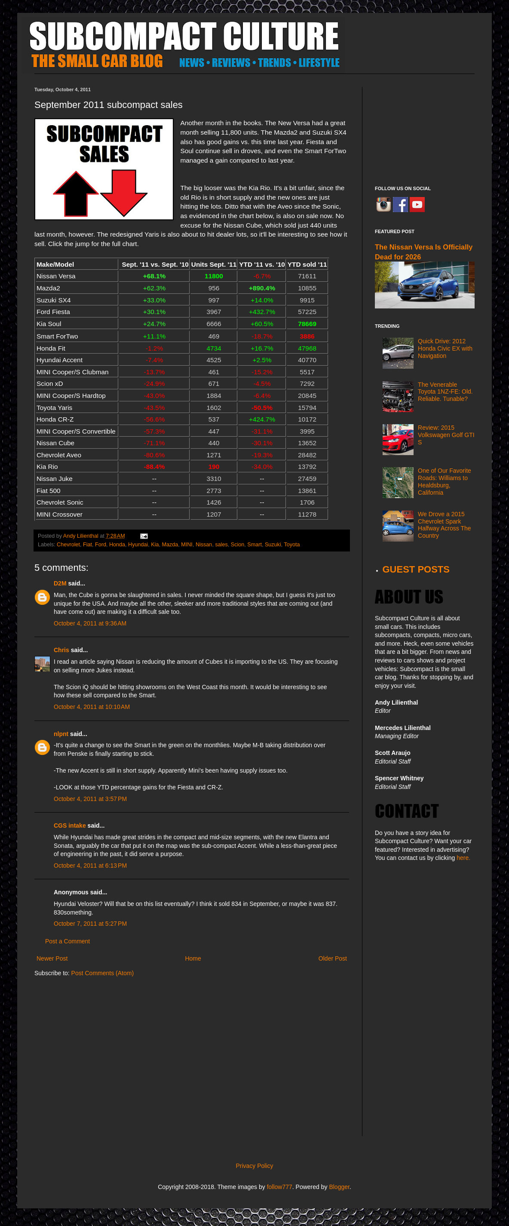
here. (463, 857)
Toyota (292, 545)
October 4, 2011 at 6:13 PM (90, 865)
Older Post (333, 958)
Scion (238, 545)
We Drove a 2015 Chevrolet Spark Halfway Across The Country (444, 525)
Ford (100, 545)
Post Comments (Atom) (102, 973)
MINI (187, 545)
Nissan (204, 545)
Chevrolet (68, 545)
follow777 (279, 1186)
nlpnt (61, 733)
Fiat (87, 545)
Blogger (339, 1186)
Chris (61, 650)
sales (221, 545)
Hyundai (138, 545)
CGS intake (70, 825)
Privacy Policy (254, 1165)
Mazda (170, 545)
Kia (155, 545)
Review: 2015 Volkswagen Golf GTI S (446, 435)
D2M (60, 583)
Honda (117, 545)
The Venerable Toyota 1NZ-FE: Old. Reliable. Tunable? (445, 392)
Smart (254, 545)
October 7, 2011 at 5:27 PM (90, 923)
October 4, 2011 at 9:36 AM (90, 623)
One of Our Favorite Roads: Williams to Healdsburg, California (444, 481)
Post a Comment (67, 941)
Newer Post (52, 958)
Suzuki (273, 545)
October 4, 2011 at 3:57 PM (90, 798)
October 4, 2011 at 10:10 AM (92, 706)
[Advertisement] (425, 130)
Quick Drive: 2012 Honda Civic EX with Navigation (445, 348)
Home (193, 958)
